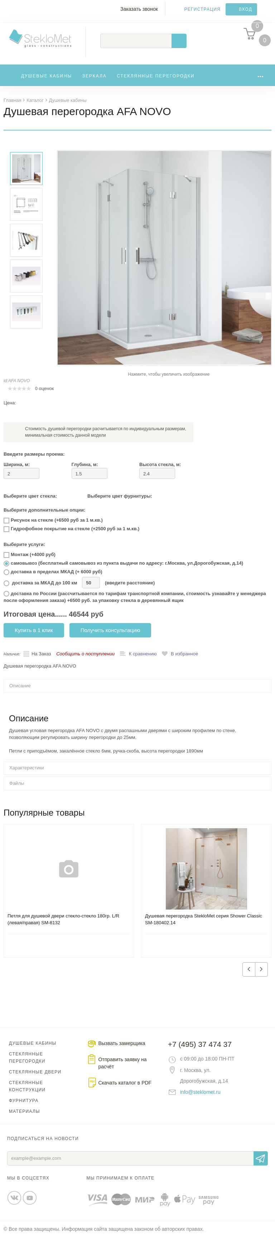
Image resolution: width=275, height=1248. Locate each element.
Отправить (261, 1169)
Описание (20, 696)
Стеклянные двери (35, 1082)
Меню (9, 13)
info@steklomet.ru (200, 1103)
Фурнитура (23, 1111)
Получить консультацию (110, 641)
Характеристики (26, 778)
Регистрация (202, 9)
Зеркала (94, 86)
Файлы (16, 794)
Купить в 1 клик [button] (34, 641)
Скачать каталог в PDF (124, 1093)
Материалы (24, 1122)
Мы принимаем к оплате (121, 1188)
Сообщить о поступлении (85, 664)
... (260, 85)
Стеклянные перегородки (155, 86)
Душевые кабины (46, 86)
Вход (245, 9)
